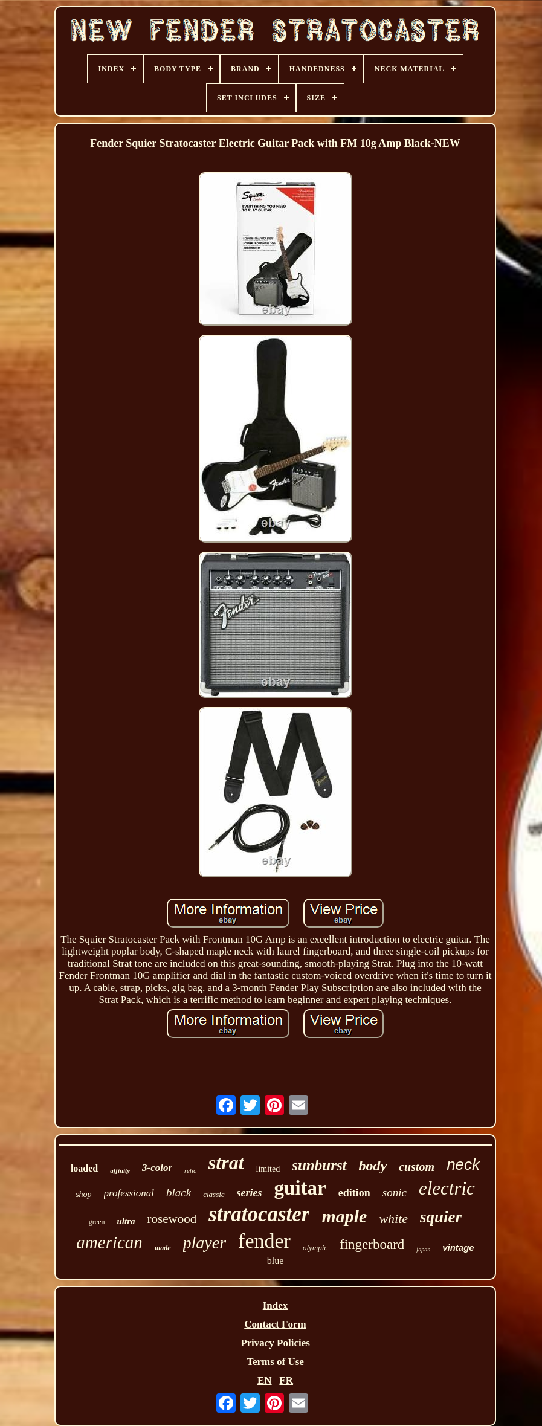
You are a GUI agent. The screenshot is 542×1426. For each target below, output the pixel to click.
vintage (458, 1247)
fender (264, 1241)
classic (213, 1194)
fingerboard (372, 1244)
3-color (157, 1167)
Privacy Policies (275, 1343)
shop (83, 1194)
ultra (126, 1221)
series (249, 1193)
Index (275, 1305)
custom (416, 1166)
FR (286, 1380)
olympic (315, 1247)
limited (268, 1168)
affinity (120, 1170)
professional (129, 1193)
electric (447, 1188)
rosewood (172, 1218)
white (393, 1218)
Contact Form (275, 1324)
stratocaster (258, 1214)
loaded (84, 1168)
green (97, 1222)
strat (226, 1162)
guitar (300, 1188)
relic (190, 1170)
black (178, 1192)
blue (275, 1261)
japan (423, 1249)
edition (354, 1193)
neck (463, 1164)
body (373, 1165)
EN (264, 1380)
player (205, 1242)
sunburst (319, 1165)
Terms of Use (275, 1361)
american (109, 1242)
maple (344, 1216)
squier (441, 1217)
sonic (394, 1192)
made (163, 1248)
